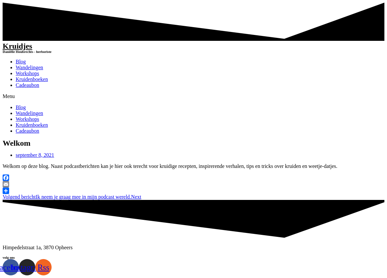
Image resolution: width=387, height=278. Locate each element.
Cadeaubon (27, 85)
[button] (193, 96)
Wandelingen (29, 67)
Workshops (27, 73)
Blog (21, 61)
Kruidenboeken (32, 79)
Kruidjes (17, 46)
